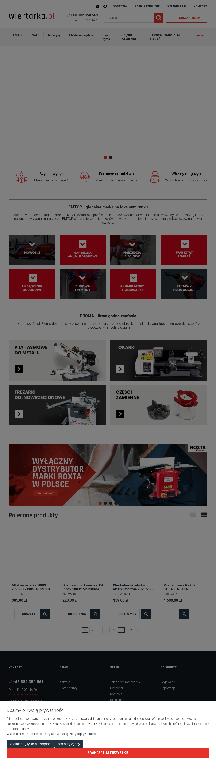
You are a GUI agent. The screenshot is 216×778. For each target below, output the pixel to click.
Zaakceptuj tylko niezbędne (30, 744)
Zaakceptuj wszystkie (108, 752)
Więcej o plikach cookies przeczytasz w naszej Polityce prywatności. (52, 734)
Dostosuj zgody (68, 744)
